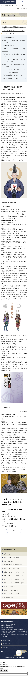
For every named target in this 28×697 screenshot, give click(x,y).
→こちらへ (5, 42)
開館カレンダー (6, 640)
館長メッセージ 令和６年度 (11, 568)
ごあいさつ (6, 407)
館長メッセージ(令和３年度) (11, 590)
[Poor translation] (5, 670)
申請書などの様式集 (9, 586)
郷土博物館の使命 (8, 597)
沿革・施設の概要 (8, 561)
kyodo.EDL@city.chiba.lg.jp (7, 627)
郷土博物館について (9, 5)
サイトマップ (5, 651)
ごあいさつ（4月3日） (8, 33)
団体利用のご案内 (7, 643)
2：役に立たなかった (9, 516)
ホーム (2, 5)
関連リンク (5, 647)
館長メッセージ (8, 554)
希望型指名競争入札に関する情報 (13, 564)
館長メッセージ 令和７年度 (11, 557)
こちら (11, 138)
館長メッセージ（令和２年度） (12, 593)
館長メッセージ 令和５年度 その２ (14, 572)
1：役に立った (7, 514)
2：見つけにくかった (9, 526)
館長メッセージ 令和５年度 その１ (14, 583)
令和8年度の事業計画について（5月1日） (13, 31)
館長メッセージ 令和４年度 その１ (14, 579)
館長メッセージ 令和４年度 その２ (14, 575)
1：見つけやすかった (9, 523)
